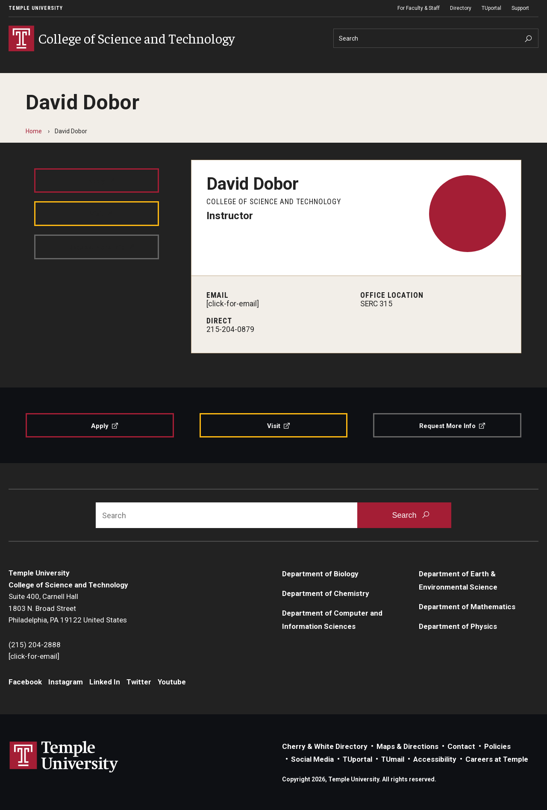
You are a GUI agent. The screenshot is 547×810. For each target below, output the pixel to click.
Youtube (172, 682)
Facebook (25, 682)
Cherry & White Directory (325, 746)
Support (520, 8)
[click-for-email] (232, 303)
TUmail (392, 759)
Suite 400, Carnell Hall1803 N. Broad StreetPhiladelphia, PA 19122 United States (68, 608)
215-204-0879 (230, 329)
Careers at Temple (496, 759)
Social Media (312, 759)
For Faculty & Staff (418, 8)
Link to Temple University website (64, 757)
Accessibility (434, 759)
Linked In (104, 682)
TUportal (491, 8)
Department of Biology (320, 573)
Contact (461, 746)
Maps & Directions (407, 746)
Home (34, 131)
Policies (497, 746)
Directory (460, 8)
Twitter (138, 682)
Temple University (36, 8)
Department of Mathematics (467, 606)
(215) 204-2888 (35, 644)
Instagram (65, 682)
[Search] (435, 38)
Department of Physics (458, 626)
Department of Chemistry (325, 593)
